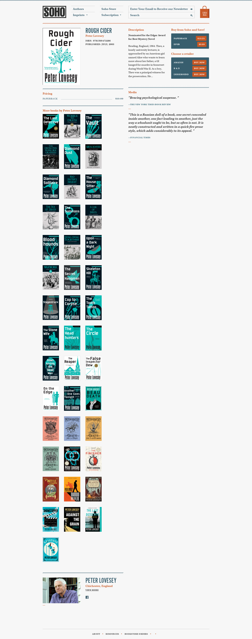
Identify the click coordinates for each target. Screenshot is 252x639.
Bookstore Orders (136, 634)
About (96, 634)
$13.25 (201, 38)
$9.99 (202, 44)
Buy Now (199, 62)
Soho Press (54, 12)
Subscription (110, 15)
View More (92, 590)
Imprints (79, 15)
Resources (112, 634)
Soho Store (108, 9)
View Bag (204, 14)
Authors (78, 9)
